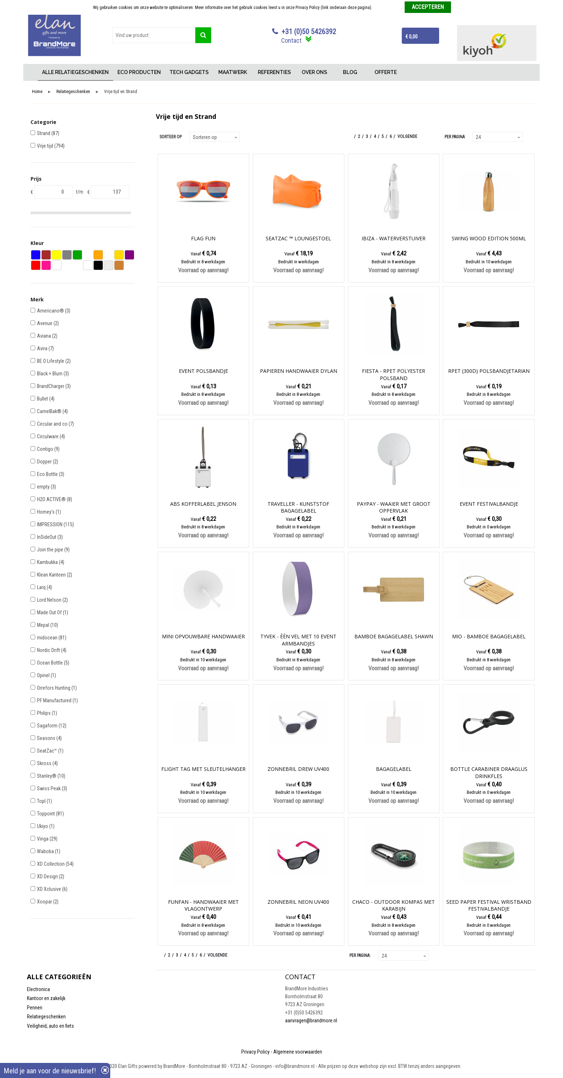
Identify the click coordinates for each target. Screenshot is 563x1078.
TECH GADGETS (189, 72)
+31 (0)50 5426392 (309, 31)
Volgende (407, 136)
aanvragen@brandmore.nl (311, 1020)
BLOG (350, 72)
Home (32, 72)
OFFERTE (385, 72)
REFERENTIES (274, 72)
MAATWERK (232, 72)
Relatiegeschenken (73, 91)
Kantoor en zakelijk (46, 998)
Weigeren (461, 7)
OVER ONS (314, 72)
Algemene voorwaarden (297, 1051)
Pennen (34, 1007)
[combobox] (153, 35)
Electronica (38, 989)
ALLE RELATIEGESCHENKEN (75, 72)
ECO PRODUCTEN (139, 72)
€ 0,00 (411, 37)
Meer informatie (387, 7)
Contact (291, 40)
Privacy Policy (255, 1051)
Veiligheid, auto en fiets (50, 1026)
